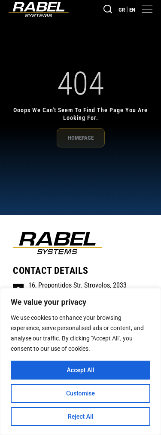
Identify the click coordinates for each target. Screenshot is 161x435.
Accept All (80, 370)
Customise (80, 393)
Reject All (80, 416)
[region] (80, 361)
